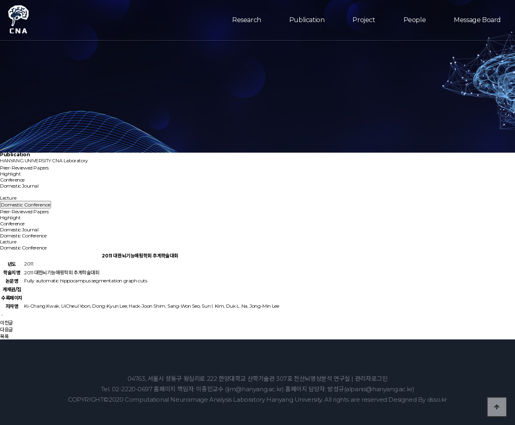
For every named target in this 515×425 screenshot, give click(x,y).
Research (246, 20)
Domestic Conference (27, 192)
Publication (307, 20)
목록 (4, 336)
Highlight (10, 174)
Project (363, 20)
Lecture (8, 198)
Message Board (477, 20)
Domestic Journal (19, 186)
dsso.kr (437, 399)
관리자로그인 (371, 378)
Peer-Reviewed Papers (24, 168)
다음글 (6, 330)
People (415, 20)
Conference (12, 180)
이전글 (6, 323)
